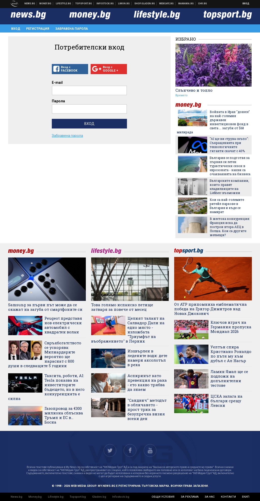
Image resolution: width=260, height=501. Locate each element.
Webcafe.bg (166, 3)
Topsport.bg (78, 496)
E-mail (57, 82)
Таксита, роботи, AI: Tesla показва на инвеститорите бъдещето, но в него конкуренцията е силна (46, 387)
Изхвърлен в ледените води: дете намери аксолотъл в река (147, 358)
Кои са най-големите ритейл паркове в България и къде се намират (227, 206)
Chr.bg (202, 3)
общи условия (163, 496)
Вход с (70, 69)
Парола (58, 101)
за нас (210, 496)
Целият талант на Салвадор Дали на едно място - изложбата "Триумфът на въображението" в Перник (128, 329)
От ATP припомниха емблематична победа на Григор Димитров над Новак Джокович (210, 309)
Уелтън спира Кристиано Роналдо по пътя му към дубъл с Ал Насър (230, 354)
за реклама (190, 496)
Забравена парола (71, 28)
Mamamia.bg (186, 3)
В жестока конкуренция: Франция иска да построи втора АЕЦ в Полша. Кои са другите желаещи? (230, 227)
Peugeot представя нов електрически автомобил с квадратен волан (63, 325)
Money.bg (35, 496)
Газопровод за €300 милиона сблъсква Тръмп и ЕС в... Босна (63, 415)
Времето (181, 95)
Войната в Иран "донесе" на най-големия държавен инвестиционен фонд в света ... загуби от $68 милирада (213, 122)
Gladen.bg (99, 496)
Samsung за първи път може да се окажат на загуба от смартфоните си (45, 307)
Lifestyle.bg (55, 496)
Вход (245, 3)
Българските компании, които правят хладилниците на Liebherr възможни (229, 187)
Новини (30, 3)
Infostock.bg (120, 496)
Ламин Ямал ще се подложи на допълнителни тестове (229, 378)
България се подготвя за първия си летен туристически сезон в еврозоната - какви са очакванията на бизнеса (230, 166)
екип (245, 496)
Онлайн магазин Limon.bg (124, 3)
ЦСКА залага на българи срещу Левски (226, 401)
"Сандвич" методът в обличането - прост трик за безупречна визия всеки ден (147, 409)
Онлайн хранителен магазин (145, 3)
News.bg (16, 496)
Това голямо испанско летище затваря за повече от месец (122, 307)
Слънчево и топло (194, 90)
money (191, 105)
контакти (228, 496)
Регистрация (37, 28)
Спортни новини (84, 3)
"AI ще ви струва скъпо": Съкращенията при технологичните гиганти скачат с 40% (229, 145)
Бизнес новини (45, 3)
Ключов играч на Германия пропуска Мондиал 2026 (230, 327)
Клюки (63, 3)
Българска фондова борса (105, 3)
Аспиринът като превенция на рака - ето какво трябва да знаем (147, 382)
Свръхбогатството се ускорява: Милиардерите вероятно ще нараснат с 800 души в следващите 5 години (44, 354)
